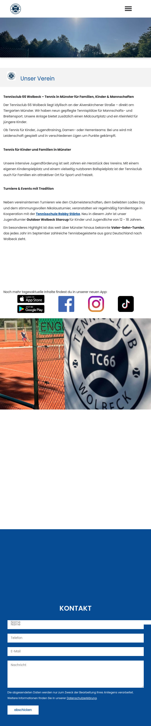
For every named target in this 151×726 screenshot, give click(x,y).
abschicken (23, 710)
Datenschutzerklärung (82, 698)
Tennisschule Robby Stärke (58, 214)
